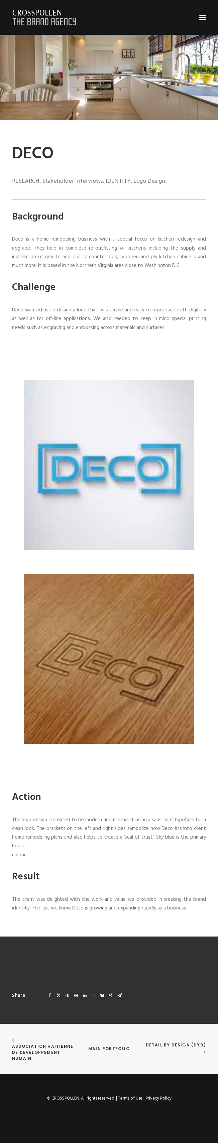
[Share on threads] (67, 995)
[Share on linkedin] (85, 995)
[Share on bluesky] (102, 995)
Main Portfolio (109, 1048)
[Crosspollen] (44, 17)
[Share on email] (119, 995)
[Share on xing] (111, 995)
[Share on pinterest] (76, 995)
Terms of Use (130, 1098)
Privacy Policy (158, 1098)
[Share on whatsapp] (93, 995)
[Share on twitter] (58, 995)
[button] (202, 17)
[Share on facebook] (50, 995)
